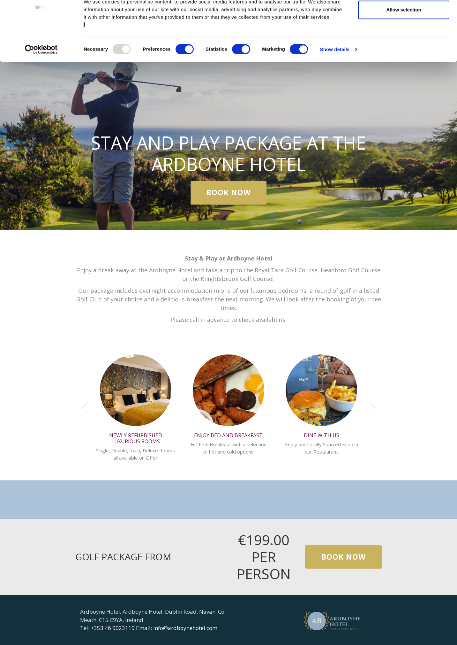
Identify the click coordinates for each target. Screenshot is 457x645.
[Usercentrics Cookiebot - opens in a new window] (41, 77)
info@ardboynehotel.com (185, 628)
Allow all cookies (404, 16)
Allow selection (403, 38)
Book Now (228, 193)
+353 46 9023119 (113, 628)
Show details (335, 77)
